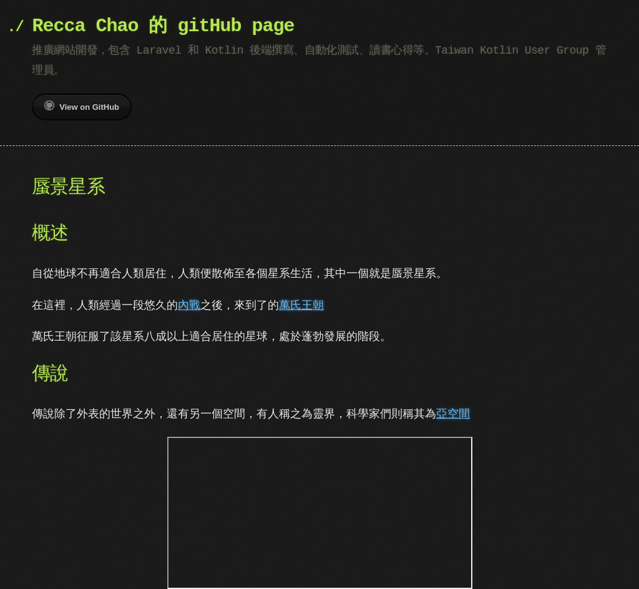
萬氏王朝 (301, 305)
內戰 (189, 305)
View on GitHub (81, 106)
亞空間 (453, 413)
